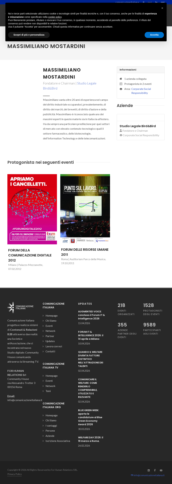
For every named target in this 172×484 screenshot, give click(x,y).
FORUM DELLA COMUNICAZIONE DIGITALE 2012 (30, 255)
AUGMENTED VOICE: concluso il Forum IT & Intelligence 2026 (91, 315)
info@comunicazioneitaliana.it (148, 475)
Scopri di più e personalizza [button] (28, 34)
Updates (50, 341)
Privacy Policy (14, 474)
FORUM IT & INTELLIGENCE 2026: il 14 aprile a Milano (90, 335)
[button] (162, 8)
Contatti (50, 351)
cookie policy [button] (54, 17)
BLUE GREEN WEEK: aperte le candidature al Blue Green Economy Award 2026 (90, 417)
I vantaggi (51, 425)
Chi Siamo (51, 320)
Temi (48, 390)
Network (50, 330)
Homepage (52, 315)
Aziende (50, 435)
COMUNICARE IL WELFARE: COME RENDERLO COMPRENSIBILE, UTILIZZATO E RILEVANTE (87, 388)
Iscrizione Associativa (58, 440)
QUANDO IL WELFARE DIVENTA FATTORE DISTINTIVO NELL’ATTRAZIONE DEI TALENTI (90, 359)
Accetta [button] (154, 34)
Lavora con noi (54, 346)
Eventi (49, 325)
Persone (50, 430)
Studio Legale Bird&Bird (138, 126)
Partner (50, 336)
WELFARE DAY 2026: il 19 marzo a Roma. (90, 439)
